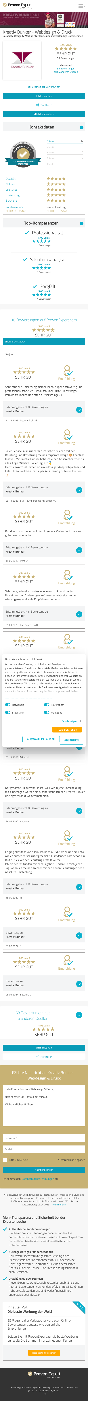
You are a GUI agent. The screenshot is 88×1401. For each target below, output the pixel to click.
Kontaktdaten (56, 127)
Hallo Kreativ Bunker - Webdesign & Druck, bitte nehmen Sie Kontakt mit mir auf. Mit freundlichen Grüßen (44, 1105)
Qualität (11, 179)
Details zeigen (69, 721)
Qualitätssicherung (41, 1387)
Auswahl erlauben (41, 739)
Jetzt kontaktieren (44, 114)
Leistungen (12, 190)
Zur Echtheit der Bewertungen (44, 86)
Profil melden (59, 1204)
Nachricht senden (44, 1169)
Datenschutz (58, 1387)
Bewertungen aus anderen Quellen (66, 70)
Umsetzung (13, 195)
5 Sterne (50, 141)
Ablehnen (71, 740)
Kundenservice (14, 207)
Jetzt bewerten (44, 96)
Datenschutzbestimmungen (36, 698)
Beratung (11, 200)
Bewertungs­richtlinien (20, 1387)
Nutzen (10, 184)
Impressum (11, 698)
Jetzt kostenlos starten (44, 1352)
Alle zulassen (67, 729)
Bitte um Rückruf (18, 1160)
